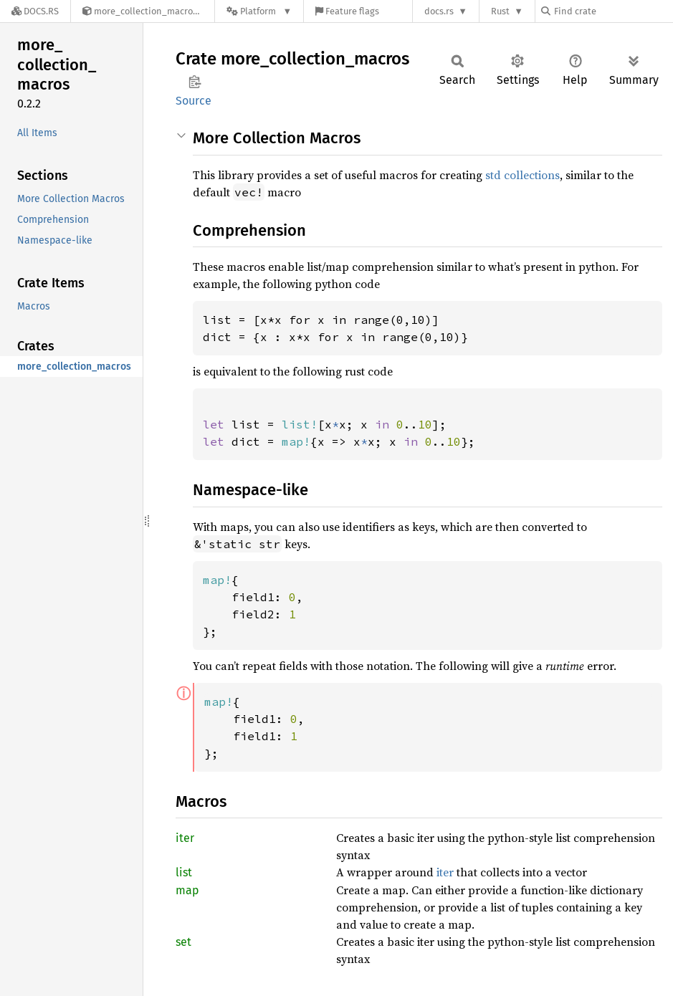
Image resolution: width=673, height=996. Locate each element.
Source (193, 100)
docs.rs (439, 11)
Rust (500, 11)
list (184, 872)
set (183, 942)
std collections (522, 175)
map (187, 890)
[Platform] (259, 11)
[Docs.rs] (35, 11)
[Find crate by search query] (613, 11)
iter (185, 838)
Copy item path (194, 82)
